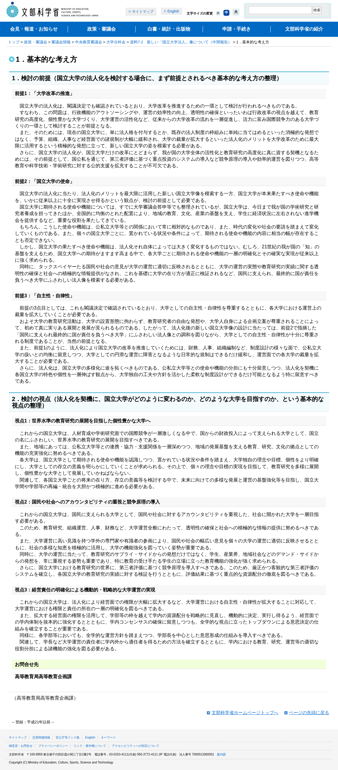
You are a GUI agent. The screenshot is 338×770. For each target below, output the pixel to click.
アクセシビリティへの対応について (135, 745)
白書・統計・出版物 (168, 28)
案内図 (221, 754)
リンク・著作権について (90, 745)
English (173, 11)
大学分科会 (116, 42)
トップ (14, 42)
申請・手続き (236, 28)
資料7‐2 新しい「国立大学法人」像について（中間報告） (181, 42)
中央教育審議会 (88, 42)
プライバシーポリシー (53, 745)
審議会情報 (61, 42)
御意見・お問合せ (21, 745)
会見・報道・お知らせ (34, 28)
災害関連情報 (41, 737)
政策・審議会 (101, 28)
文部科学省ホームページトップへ (245, 712)
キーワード (108, 737)
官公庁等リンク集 (68, 737)
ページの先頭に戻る (309, 712)
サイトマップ (142, 12)
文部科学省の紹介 (304, 28)
